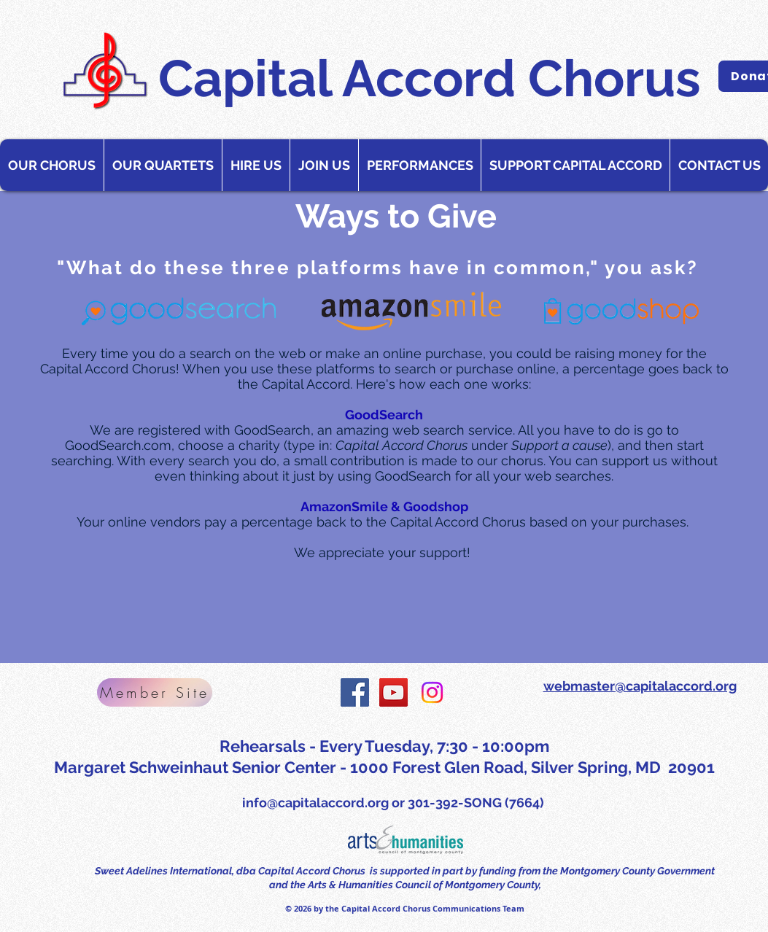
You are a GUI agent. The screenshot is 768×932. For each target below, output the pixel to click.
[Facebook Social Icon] (355, 692)
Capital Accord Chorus (429, 78)
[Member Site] (154, 692)
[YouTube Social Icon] (393, 692)
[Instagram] (432, 692)
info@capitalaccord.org (315, 802)
